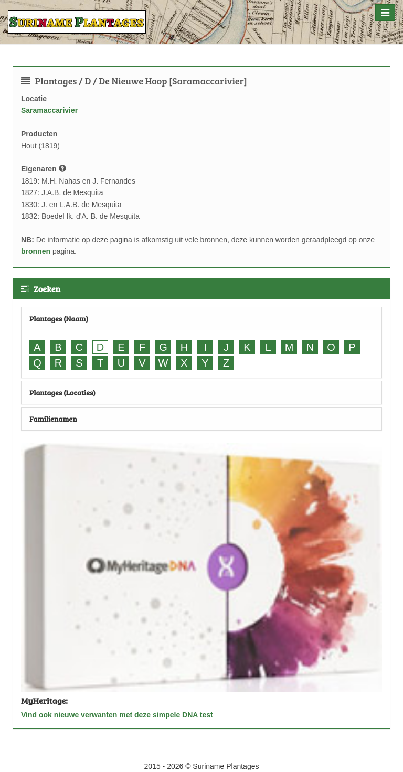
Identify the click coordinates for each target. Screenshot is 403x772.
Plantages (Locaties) (62, 393)
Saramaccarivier (49, 110)
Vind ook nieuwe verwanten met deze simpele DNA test (117, 715)
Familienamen (53, 419)
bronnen (35, 251)
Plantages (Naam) (58, 319)
